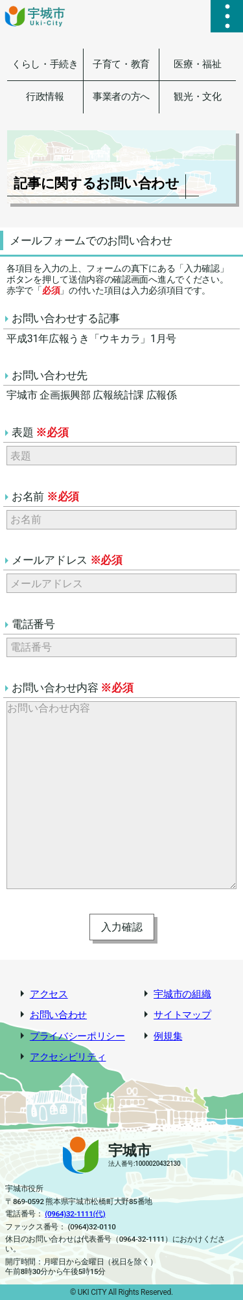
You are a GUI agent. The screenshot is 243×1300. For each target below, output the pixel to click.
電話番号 (33, 624)
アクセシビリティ (68, 1057)
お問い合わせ (58, 1015)
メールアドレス (67, 559)
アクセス (49, 994)
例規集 (168, 1036)
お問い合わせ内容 (72, 687)
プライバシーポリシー (77, 1036)
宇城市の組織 (182, 994)
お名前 (45, 496)
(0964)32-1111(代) (75, 1213)
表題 (40, 432)
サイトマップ (182, 1015)
